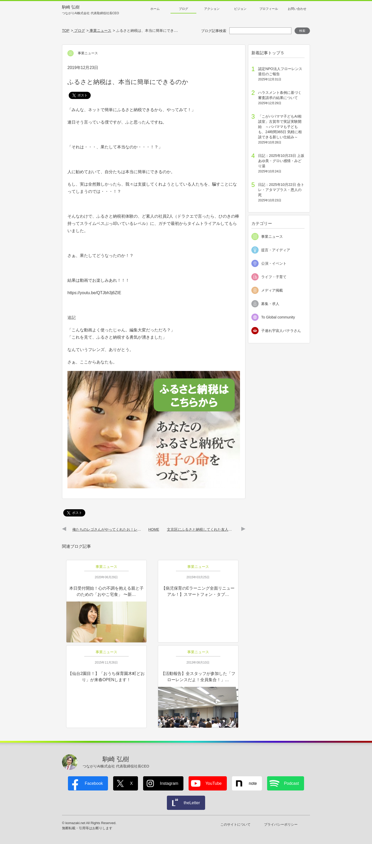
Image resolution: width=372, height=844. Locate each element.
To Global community (278, 317)
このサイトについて (235, 824)
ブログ (183, 9)
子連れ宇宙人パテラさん (281, 331)
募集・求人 (270, 304)
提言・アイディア (275, 250)
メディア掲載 (272, 290)
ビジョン (240, 9)
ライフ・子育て (273, 277)
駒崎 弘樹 (90, 10)
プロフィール (268, 9)
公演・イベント (273, 263)
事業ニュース (272, 236)
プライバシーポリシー (281, 824)
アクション (212, 9)
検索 (302, 31)
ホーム (155, 9)
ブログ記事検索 (213, 31)
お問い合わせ (297, 9)
